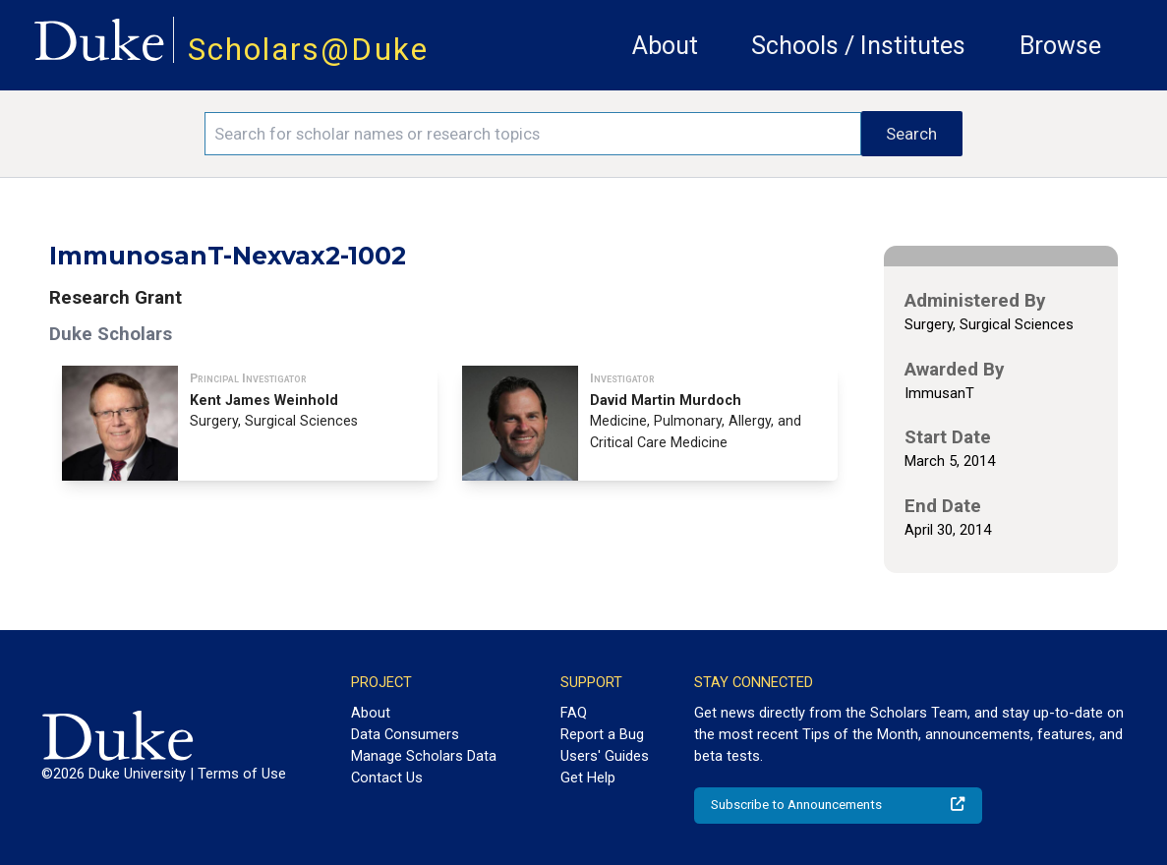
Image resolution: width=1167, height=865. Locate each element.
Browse (1060, 45)
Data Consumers (405, 734)
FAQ (573, 712)
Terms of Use (242, 773)
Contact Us (387, 777)
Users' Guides (604, 756)
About (665, 45)
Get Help (587, 777)
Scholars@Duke (308, 49)
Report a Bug (602, 734)
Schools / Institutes (858, 45)
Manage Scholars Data (423, 756)
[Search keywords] (532, 133)
